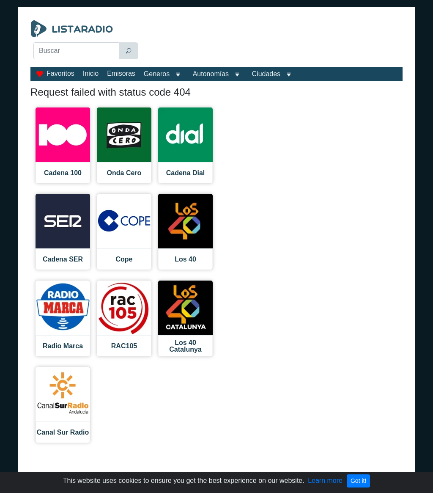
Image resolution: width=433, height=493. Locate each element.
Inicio (91, 73)
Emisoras (121, 73)
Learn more (325, 480)
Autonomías (211, 73)
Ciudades (266, 73)
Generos (157, 73)
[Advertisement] (274, 41)
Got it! (358, 480)
